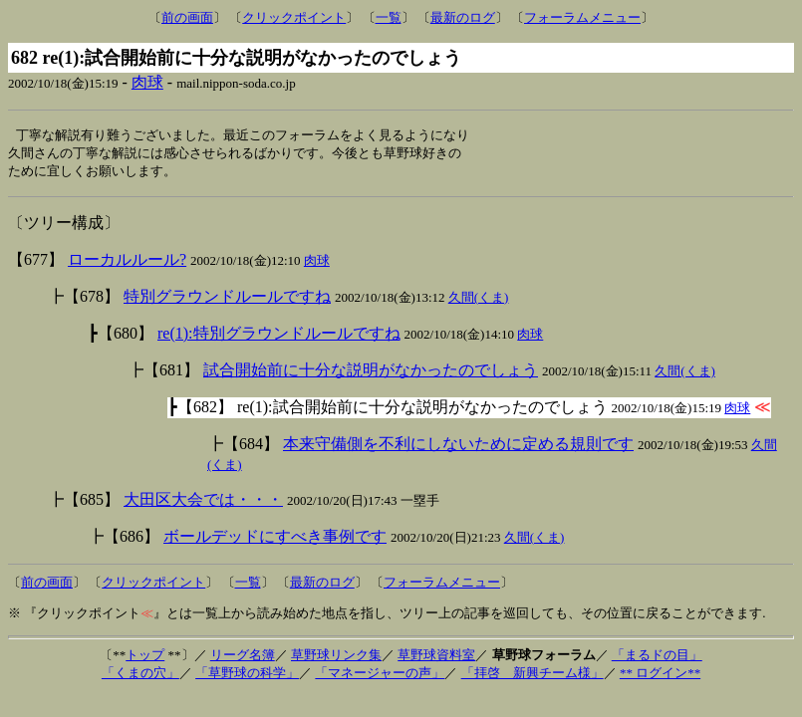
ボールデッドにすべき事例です (275, 539)
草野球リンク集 (336, 657)
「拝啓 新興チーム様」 (532, 675)
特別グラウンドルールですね (227, 299)
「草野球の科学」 (247, 675)
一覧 (388, 17)
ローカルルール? (127, 262)
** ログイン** (660, 675)
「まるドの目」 (657, 657)
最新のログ (462, 17)
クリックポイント (294, 17)
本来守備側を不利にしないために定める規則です (458, 446)
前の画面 (187, 17)
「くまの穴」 (140, 675)
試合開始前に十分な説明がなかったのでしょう (370, 372)
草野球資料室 (436, 657)
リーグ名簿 (242, 657)
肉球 (147, 82)
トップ (145, 657)
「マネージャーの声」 (379, 675)
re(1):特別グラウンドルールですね (279, 336)
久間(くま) (478, 300)
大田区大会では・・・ (203, 502)
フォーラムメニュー (582, 17)
